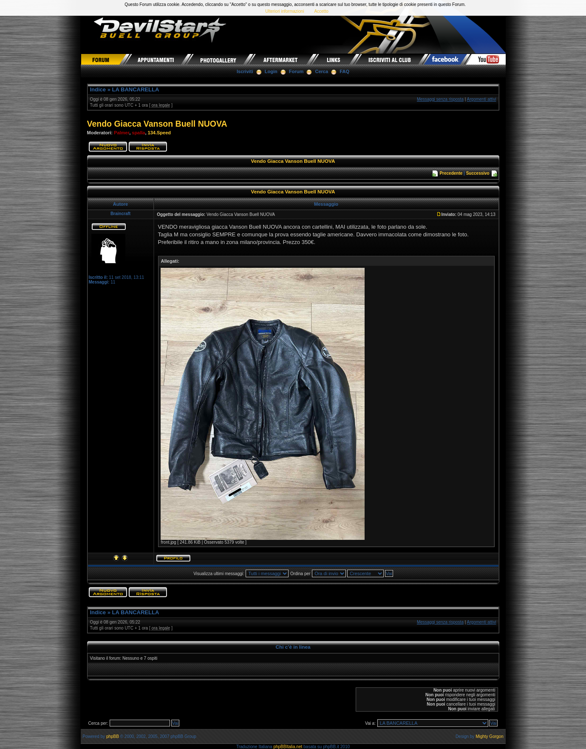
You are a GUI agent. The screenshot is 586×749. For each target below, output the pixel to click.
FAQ (344, 71)
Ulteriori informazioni (284, 11)
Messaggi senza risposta (440, 99)
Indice (98, 89)
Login (271, 71)
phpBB (112, 736)
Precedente (450, 173)
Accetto (321, 11)
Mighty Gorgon (490, 736)
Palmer (121, 132)
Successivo (478, 173)
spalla (138, 132)
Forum (296, 71)
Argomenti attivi (481, 99)
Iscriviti (245, 71)
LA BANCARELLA (135, 89)
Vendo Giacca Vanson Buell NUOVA (157, 123)
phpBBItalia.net (287, 746)
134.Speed (159, 132)
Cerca (321, 71)
